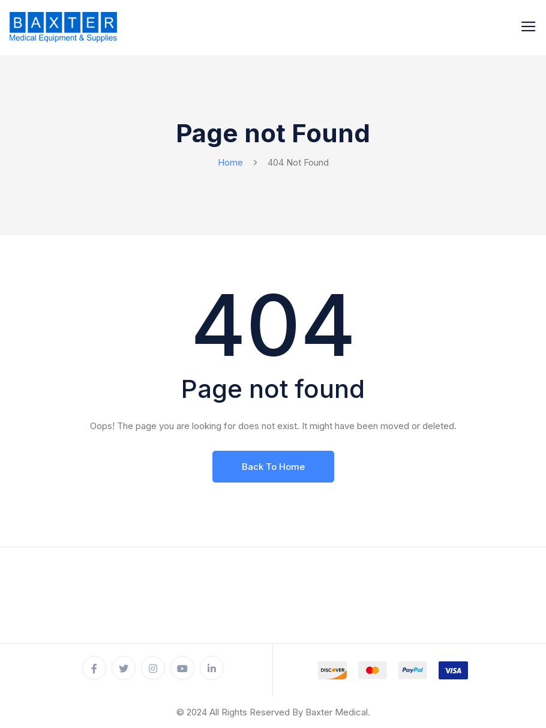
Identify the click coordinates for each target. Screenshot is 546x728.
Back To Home (273, 466)
